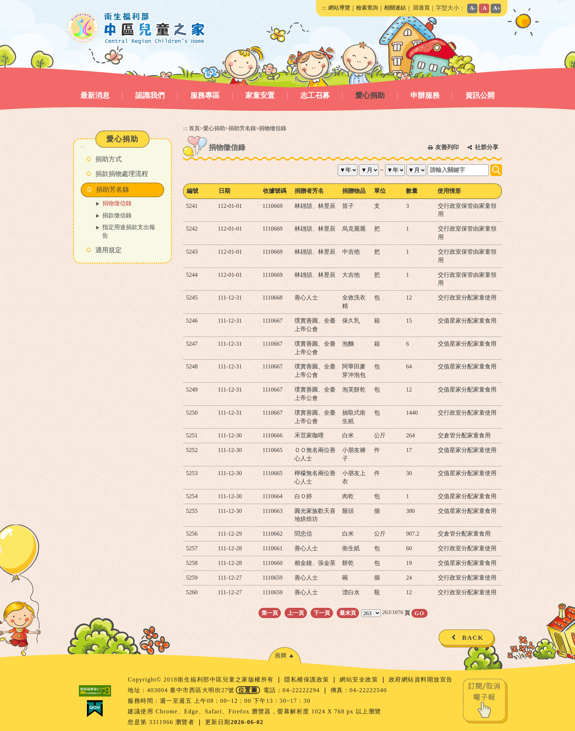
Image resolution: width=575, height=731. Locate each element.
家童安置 (260, 95)
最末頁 (348, 613)
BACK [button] (473, 637)
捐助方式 (108, 159)
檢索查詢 (367, 7)
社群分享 (486, 147)
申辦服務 (425, 95)
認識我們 (150, 95)
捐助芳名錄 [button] (112, 189)
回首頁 (421, 7)
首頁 (194, 128)
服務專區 (205, 95)
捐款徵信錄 (117, 215)
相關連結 (395, 7)
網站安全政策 (360, 679)
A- (473, 8)
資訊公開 (480, 95)
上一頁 (296, 613)
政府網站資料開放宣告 (421, 679)
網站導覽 (339, 7)
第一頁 (269, 613)
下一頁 (322, 613)
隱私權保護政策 (307, 679)
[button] (284, 655)
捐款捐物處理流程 (121, 173)
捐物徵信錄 (117, 203)
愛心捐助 (370, 95)
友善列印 (447, 147)
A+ (497, 8)
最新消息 (95, 95)
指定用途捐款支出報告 (128, 231)
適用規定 (108, 250)
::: (324, 7)
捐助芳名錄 (242, 128)
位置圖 (248, 690)
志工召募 (315, 95)
